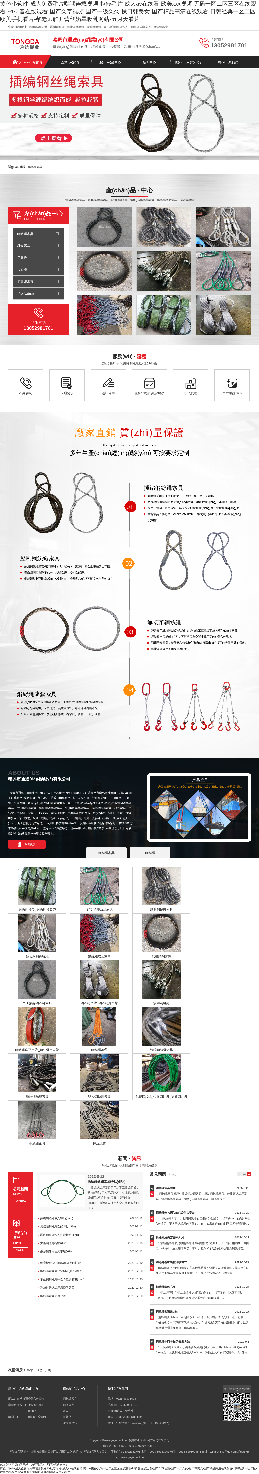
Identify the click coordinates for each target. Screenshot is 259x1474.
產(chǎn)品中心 (110, 62)
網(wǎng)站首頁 (30, 62)
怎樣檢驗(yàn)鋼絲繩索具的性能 (60, 1262)
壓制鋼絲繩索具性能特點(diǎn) (59, 1234)
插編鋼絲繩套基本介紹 (170, 1237)
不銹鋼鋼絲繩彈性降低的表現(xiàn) (62, 1279)
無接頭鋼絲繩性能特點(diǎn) (58, 1226)
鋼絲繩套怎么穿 (166, 1286)
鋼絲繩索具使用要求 (53, 1296)
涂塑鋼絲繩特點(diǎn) (53, 1243)
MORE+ (21, 1201)
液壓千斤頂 (44, 1370)
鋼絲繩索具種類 (166, 1188)
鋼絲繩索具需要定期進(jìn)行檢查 (61, 1271)
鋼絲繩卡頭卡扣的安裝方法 (173, 1341)
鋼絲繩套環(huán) (167, 1311)
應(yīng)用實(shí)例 (189, 62)
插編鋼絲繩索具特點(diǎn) (107, 1182)
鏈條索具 (23, 246)
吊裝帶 (22, 257)
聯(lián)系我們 (228, 62)
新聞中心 (149, 62)
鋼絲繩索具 (35, 167)
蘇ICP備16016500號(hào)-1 (138, 1445)
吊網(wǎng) (25, 293)
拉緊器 (22, 269)
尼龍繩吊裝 (25, 281)
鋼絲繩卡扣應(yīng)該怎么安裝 (175, 1212)
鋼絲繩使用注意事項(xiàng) (57, 1251)
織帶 (30, 1370)
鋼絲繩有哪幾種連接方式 (171, 1262)
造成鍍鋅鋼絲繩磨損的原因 (57, 1287)
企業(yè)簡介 (70, 62)
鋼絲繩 (150, 853)
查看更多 (30, 844)
